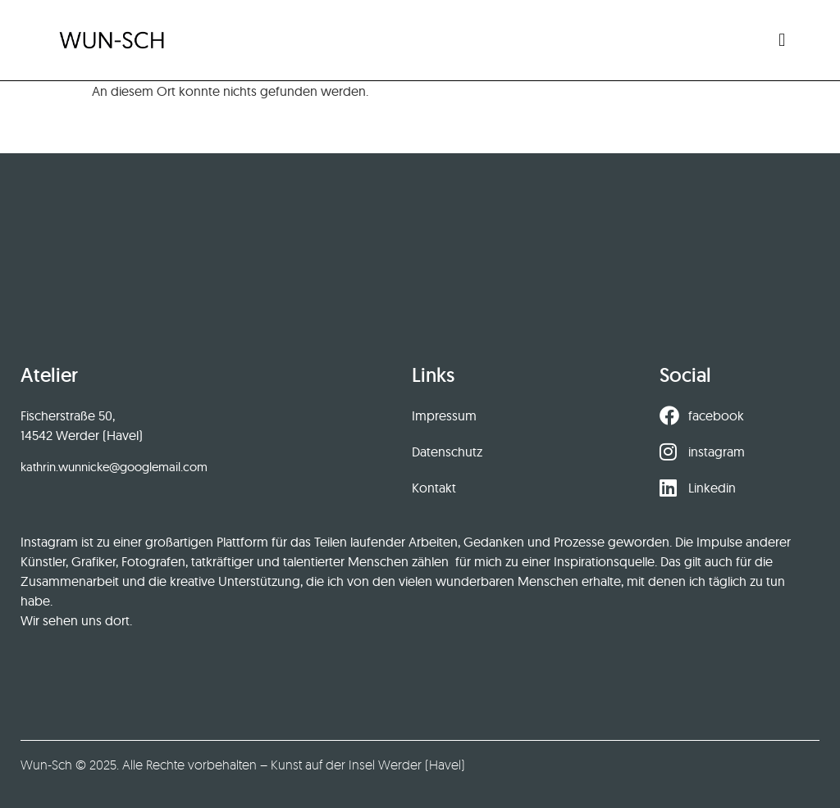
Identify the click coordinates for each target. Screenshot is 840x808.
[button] (782, 39)
